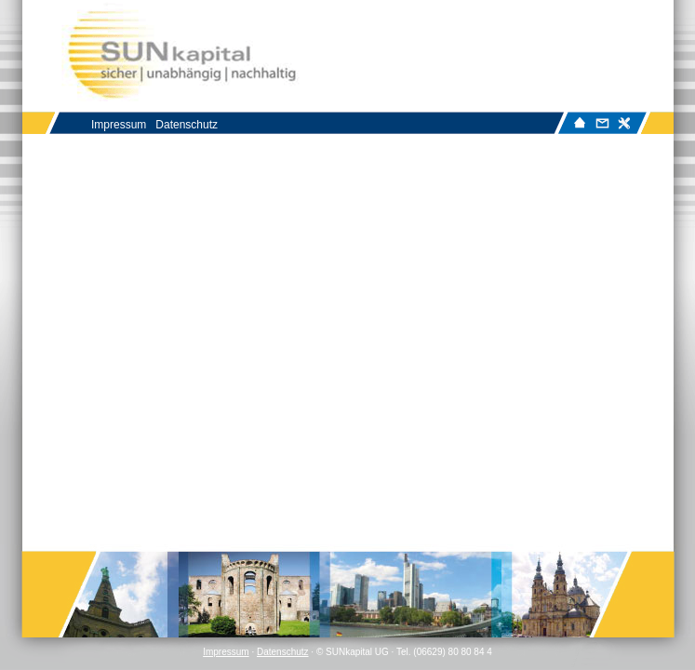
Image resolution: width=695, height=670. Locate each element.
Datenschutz (283, 652)
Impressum (225, 652)
